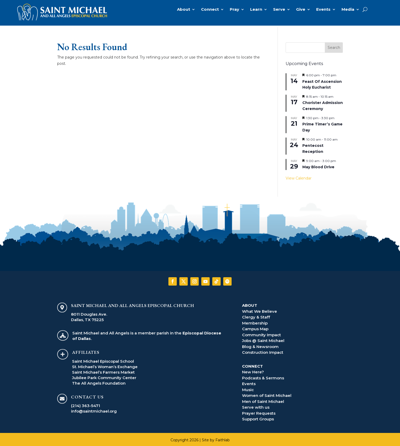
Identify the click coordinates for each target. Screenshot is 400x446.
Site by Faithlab (216, 438)
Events (323, 10)
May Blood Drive (318, 165)
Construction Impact (262, 350)
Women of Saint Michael (266, 393)
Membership (255, 321)
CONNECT (252, 364)
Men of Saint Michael (263, 399)
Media (348, 10)
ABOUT (249, 303)
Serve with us (255, 405)
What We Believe (259, 309)
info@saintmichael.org (94, 409)
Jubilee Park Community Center (104, 376)
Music (248, 388)
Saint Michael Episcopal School (103, 359)
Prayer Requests (258, 411)
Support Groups (258, 417)
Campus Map (255, 327)
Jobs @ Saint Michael (263, 339)
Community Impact (261, 333)
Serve (279, 10)
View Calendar (298, 176)
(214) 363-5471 (85, 404)
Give (300, 10)
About (183, 10)
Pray (234, 10)
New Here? (253, 370)
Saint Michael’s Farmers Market (103, 370)
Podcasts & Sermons (263, 376)
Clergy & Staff (256, 315)
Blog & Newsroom (260, 345)
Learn (256, 10)
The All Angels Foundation (99, 381)
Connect (210, 10)
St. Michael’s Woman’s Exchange (105, 365)
